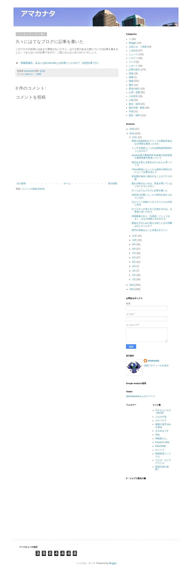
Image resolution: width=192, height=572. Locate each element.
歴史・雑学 (134, 115)
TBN (157, 434)
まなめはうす (162, 431)
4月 (134, 266)
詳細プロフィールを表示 (156, 365)
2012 (132, 289)
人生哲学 (133, 96)
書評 (131, 85)
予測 (131, 111)
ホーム (67, 183)
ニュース (133, 54)
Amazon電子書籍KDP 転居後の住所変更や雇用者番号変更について (152, 156)
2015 (132, 129)
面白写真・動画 (137, 107)
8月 (134, 249)
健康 (131, 77)
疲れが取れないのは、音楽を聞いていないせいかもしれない (152, 184)
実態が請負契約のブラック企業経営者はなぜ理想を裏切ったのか (152, 142)
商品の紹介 (134, 88)
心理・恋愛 (134, 92)
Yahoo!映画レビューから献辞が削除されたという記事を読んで (152, 170)
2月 (134, 275)
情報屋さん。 (162, 438)
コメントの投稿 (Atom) (33, 189)
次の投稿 (21, 183)
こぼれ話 (133, 50)
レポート (133, 66)
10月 (135, 240)
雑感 (131, 81)
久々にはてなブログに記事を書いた (150, 190)
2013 (132, 285)
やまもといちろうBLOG (163, 411)
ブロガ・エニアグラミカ (163, 461)
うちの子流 (160, 416)
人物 (131, 100)
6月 (134, 257)
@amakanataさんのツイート (140, 396)
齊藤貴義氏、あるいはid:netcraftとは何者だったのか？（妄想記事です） (60, 63)
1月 (134, 279)
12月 (135, 137)
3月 (134, 270)
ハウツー (133, 58)
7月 (134, 253)
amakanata (153, 360)
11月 (135, 235)
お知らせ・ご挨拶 (33, 74)
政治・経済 (134, 104)
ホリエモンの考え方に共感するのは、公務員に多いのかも (152, 210)
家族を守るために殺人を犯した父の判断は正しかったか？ (152, 224)
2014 (132, 133)
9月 (134, 244)
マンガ (132, 62)
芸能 (131, 73)
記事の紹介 (134, 69)
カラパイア (160, 420)
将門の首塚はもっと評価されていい (150, 230)
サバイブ (159, 450)
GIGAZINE (160, 446)
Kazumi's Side (162, 442)
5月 (134, 262)
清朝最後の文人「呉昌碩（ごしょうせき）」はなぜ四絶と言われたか (151, 217)
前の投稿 (112, 183)
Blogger (132, 43)
